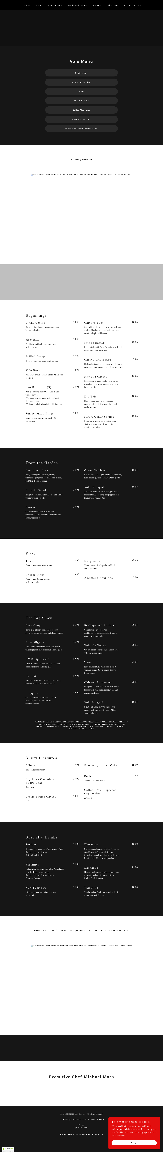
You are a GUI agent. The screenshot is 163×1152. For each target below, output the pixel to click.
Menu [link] (39, 5)
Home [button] (63, 1134)
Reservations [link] (55, 5)
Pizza (81, 91)
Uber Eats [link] (113, 5)
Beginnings (81, 73)
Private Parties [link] (132, 5)
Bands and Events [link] (77, 5)
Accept (134, 1143)
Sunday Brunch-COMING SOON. (81, 128)
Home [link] (27, 5)
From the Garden (81, 82)
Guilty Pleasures (81, 110)
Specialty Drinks (81, 119)
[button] (8, 1149)
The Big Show (81, 101)
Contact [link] (97, 5)
